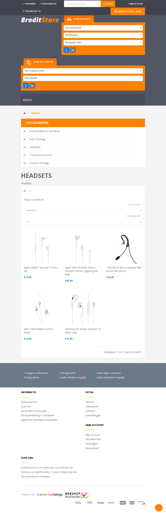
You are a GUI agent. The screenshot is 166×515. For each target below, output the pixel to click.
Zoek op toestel (40, 62)
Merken (90, 402)
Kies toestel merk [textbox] (34, 70)
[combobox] (103, 28)
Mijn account (93, 434)
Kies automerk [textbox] (73, 27)
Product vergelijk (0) (34, 200)
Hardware (35, 147)
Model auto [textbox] (71, 35)
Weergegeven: (134, 216)
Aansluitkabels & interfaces (45, 131)
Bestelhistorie (93, 439)
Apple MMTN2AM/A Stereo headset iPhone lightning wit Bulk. (81, 271)
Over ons (26, 406)
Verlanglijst (92, 443)
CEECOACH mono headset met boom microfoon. (123, 269)
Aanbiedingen (93, 415)
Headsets (35, 113)
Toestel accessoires (41, 155)
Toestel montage (39, 163)
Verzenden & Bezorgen (34, 411)
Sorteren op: (135, 204)
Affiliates (90, 411)
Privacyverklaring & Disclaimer (38, 415)
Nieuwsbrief (92, 448)
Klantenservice (29, 402)
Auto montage (38, 139)
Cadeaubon (92, 406)
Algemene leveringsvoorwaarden (39, 419)
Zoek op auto (79, 19)
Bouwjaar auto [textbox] (73, 42)
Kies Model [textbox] (31, 78)
